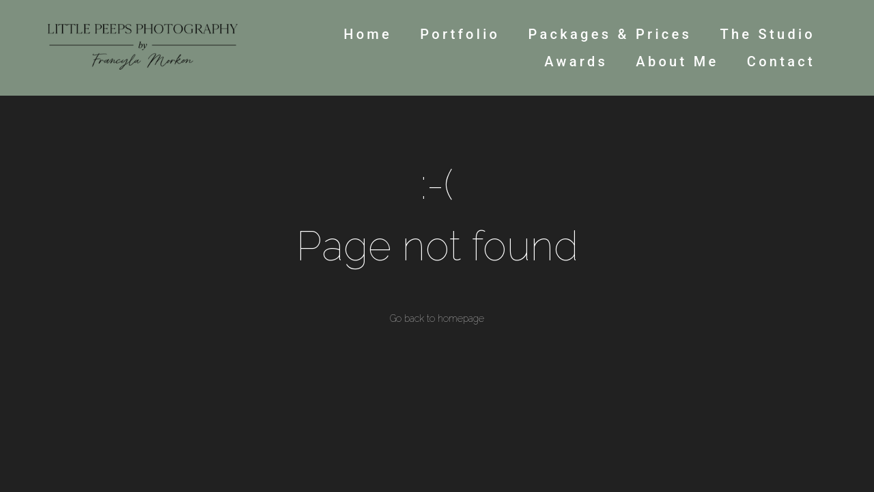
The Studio (767, 34)
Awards (576, 61)
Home (367, 34)
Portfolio (460, 34)
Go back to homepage (437, 318)
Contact (781, 61)
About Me (677, 61)
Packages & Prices (610, 34)
